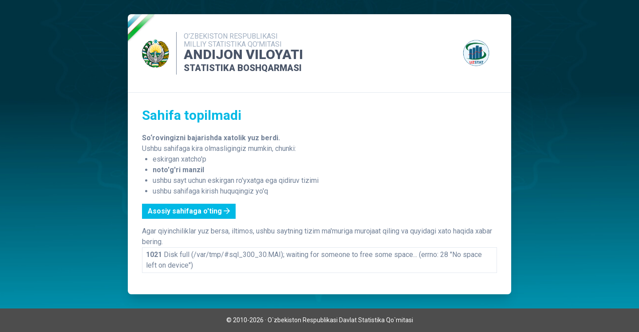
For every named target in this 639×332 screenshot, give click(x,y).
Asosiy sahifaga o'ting (189, 211)
